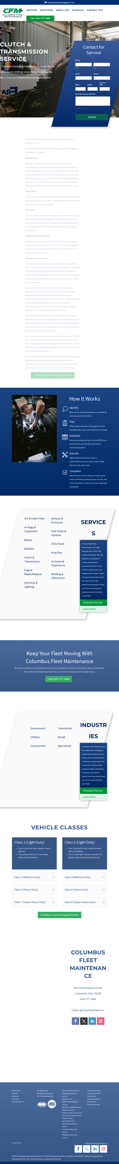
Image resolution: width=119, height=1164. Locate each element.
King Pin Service (67, 1118)
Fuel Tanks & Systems (58, 533)
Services (31, 10)
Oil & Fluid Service (68, 1121)
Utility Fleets (91, 1096)
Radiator (29, 549)
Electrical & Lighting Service (71, 1107)
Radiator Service (68, 1110)
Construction (38, 746)
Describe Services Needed (85, 94)
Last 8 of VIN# (103, 84)
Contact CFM (95, 10)
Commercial (65, 728)
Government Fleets (94, 1091)
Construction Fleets (94, 1093)
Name (78, 60)
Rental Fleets (91, 1102)
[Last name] (102, 64)
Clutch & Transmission (32, 559)
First (77, 68)
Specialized (64, 746)
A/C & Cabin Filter (34, 518)
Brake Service (67, 1099)
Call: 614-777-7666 (58, 679)
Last (95, 68)
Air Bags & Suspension (31, 529)
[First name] (83, 64)
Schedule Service (93, 602)
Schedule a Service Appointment (60, 915)
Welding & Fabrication (58, 576)
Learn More (89, 609)
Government (38, 728)
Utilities (35, 737)
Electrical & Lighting (31, 585)
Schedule (78, 10)
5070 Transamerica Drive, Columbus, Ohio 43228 (64, 1156)
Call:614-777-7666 (40, 18)
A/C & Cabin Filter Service (71, 1091)
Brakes (28, 540)
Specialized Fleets (93, 1104)
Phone (97, 74)
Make (77, 85)
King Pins (56, 552)
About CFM (62, 10)
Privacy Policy (16, 1143)
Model (90, 85)
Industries (46, 10)
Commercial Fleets (93, 1099)
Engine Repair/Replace (33, 572)
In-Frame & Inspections (58, 563)
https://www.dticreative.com (49, 1159)
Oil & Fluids (57, 544)
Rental (61, 737)
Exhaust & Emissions (57, 520)
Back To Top (16, 1091)
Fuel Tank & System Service (71, 1115)
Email (78, 74)
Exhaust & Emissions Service (72, 1113)
